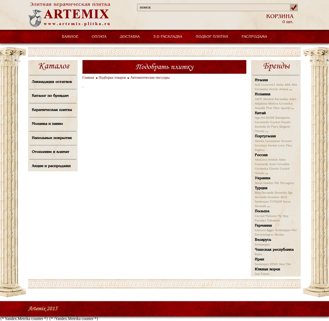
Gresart (286, 141)
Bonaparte (282, 117)
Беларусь (263, 240)
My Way (283, 216)
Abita (280, 84)
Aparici (285, 108)
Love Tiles (285, 145)
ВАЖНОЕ (70, 36)
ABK (288, 84)
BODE (270, 117)
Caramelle (262, 122)
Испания (262, 94)
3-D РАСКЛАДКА (167, 36)
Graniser (273, 197)
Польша (262, 211)
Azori (272, 164)
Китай (260, 113)
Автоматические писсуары (150, 77)
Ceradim (283, 164)
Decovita (281, 192)
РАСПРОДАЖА (254, 36)
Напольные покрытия (52, 138)
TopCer (260, 150)
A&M (258, 99)
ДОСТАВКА (130, 36)
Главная (88, 77)
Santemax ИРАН (266, 264)
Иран (259, 259)
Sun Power (262, 274)
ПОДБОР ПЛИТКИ (212, 36)
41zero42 (268, 84)
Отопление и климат (50, 152)
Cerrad (259, 216)
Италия (261, 80)
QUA (284, 197)
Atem (258, 183)
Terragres (287, 183)
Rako (258, 254)
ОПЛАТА (99, 36)
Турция (261, 188)
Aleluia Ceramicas (267, 141)
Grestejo (261, 145)
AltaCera (261, 159)
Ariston (273, 159)
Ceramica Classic (267, 168)
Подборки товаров (112, 77)
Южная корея (267, 269)
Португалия (265, 136)
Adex (292, 99)
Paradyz (260, 220)
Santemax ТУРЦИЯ (268, 201)
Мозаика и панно (47, 124)
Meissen (271, 216)
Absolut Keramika (275, 99)
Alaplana (261, 103)
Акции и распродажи (51, 166)
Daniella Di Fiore (266, 126)
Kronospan (283, 230)
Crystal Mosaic (280, 122)
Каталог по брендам (50, 96)
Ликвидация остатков (52, 82)
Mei (294, 230)
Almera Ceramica (280, 103)
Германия (263, 225)
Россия (261, 155)
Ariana (283, 89)
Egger (270, 230)
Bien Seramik (264, 192)
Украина (262, 178)
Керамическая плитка (52, 110)
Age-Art (260, 117)
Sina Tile (285, 264)
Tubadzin (273, 220)
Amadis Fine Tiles (267, 108)
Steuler (280, 234)
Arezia (273, 89)
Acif (257, 84)
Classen (260, 230)
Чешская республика (274, 249)
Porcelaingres (264, 234)
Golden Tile (271, 183)
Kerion (272, 145)
